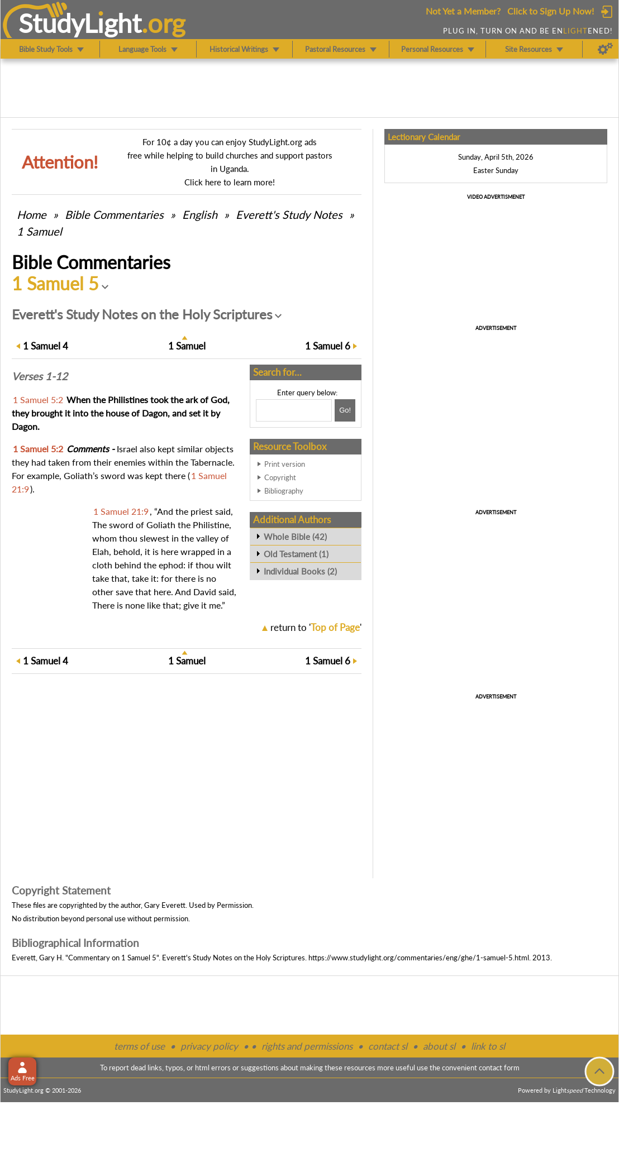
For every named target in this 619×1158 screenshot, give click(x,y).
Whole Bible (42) (295, 537)
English (199, 214)
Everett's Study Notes (289, 214)
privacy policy (209, 1046)
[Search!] (345, 410)
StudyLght (80, 23)
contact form (499, 1067)
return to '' (315, 627)
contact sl (387, 1046)
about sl (439, 1046)
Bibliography (283, 490)
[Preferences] (605, 49)
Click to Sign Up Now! (550, 11)
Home (31, 214)
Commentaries (114, 214)
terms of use (139, 1046)
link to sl (488, 1046)
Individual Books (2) (300, 571)
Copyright (280, 477)
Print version (284, 464)
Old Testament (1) (296, 554)
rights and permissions (307, 1046)
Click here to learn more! (229, 182)
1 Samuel (39, 231)
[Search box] (294, 410)
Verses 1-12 (40, 376)
